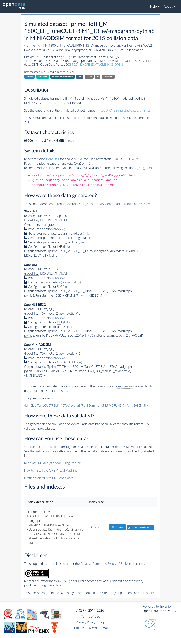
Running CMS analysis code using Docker (52, 463)
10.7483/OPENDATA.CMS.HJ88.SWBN (97, 64)
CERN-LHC (108, 76)
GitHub (79, 628)
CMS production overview (123, 204)
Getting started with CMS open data (48, 478)
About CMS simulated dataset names (125, 110)
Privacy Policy (85, 622)
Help (101, 622)
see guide (144, 168)
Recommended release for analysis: (48, 163)
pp (97, 76)
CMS (80, 76)
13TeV (89, 76)
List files (117, 527)
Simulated (43, 76)
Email (105, 628)
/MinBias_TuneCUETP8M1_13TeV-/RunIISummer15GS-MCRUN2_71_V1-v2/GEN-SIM (86, 405)
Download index (139, 527)
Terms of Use (90, 616)
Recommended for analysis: (50, 159)
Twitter (92, 628)
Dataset (29, 76)
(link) (86, 233)
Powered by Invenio (157, 606)
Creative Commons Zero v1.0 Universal (107, 564)
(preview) (58, 229)
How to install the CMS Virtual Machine (50, 470)
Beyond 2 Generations (62, 76)
